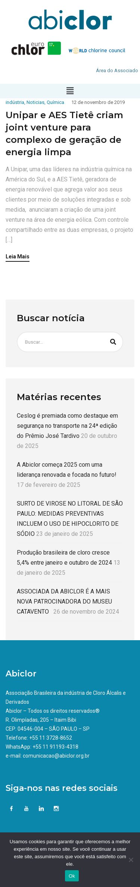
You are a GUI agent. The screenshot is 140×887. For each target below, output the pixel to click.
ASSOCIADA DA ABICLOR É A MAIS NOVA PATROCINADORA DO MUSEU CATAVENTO (64, 601)
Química (55, 102)
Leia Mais (17, 257)
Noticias (35, 102)
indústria (15, 102)
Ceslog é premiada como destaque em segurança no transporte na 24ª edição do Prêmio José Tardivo (67, 425)
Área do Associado (117, 70)
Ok (72, 876)
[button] (69, 91)
